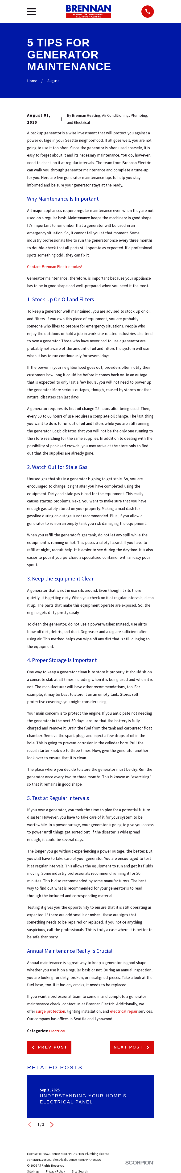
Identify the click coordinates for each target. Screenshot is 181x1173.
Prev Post (49, 1047)
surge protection (50, 1011)
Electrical (57, 1030)
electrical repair (123, 1011)
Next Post (132, 1047)
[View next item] (51, 1124)
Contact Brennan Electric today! (54, 266)
